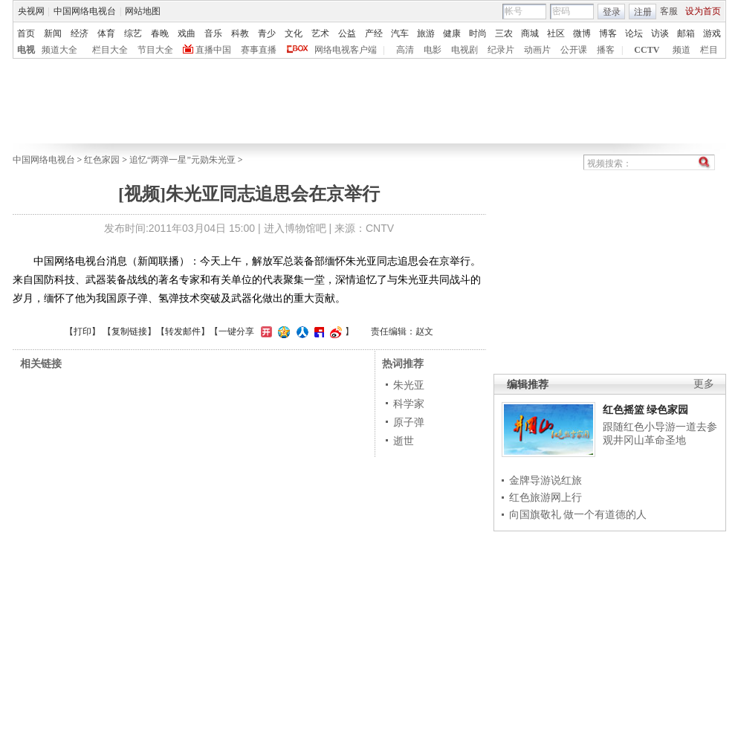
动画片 (537, 50)
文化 (293, 33)
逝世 (403, 441)
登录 (612, 12)
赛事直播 (258, 50)
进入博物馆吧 (295, 228)
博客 (608, 33)
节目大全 (155, 50)
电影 (432, 50)
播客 (606, 50)
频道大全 (59, 50)
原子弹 (408, 422)
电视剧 (464, 50)
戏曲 (186, 33)
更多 (703, 383)
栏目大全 (110, 50)
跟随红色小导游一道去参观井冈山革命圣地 (660, 433)
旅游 (426, 33)
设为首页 (703, 11)
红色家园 (102, 160)
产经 (374, 33)
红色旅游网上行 (545, 497)
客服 (669, 11)
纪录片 (501, 50)
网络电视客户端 (345, 50)
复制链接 (129, 331)
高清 (405, 50)
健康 (452, 33)
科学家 (408, 403)
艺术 (320, 33)
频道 (681, 50)
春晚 (160, 33)
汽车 (400, 33)
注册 (643, 12)
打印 (82, 331)
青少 (267, 33)
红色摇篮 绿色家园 (646, 409)
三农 (504, 33)
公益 (347, 33)
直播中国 (213, 50)
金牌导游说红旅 (545, 480)
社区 (556, 33)
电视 (26, 50)
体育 (106, 33)
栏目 (709, 50)
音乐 (213, 33)
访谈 (660, 33)
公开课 (573, 50)
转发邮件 (183, 331)
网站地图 (143, 11)
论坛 (634, 33)
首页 (26, 33)
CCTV (646, 50)
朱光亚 (408, 385)
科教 (240, 33)
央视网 (31, 11)
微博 (582, 33)
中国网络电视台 (85, 11)
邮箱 (686, 33)
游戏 (712, 33)
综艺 (133, 33)
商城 (530, 33)
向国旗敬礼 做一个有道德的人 (578, 514)
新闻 (53, 33)
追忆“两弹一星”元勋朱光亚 (182, 160)
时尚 (478, 33)
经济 (79, 33)
